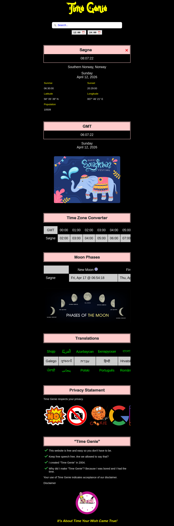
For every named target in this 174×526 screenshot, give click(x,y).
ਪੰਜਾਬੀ (51, 370)
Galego (51, 361)
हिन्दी (107, 361)
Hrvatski (126, 361)
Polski (85, 370)
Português (106, 370)
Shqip (51, 351)
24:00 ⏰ (95, 32)
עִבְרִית (85, 361)
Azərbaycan (85, 351)
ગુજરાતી (66, 361)
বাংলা (126, 351)
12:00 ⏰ (79, 32)
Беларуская (107, 351)
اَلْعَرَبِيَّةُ (66, 351)
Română (126, 370)
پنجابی (66, 370)
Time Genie (87, 8)
